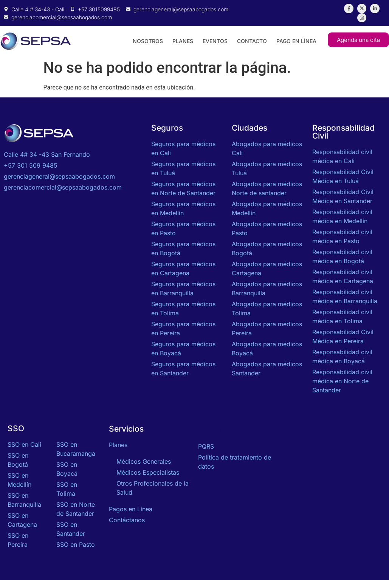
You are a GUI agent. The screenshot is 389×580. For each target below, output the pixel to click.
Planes (182, 40)
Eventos (215, 40)
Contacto (252, 40)
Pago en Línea (296, 40)
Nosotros (148, 40)
